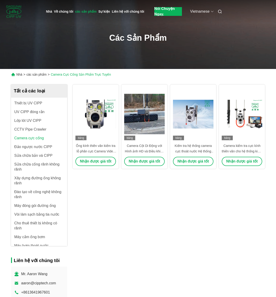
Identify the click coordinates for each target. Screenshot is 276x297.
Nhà (49, 11)
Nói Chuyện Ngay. (164, 11)
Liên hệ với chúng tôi (128, 11)
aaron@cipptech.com (38, 283)
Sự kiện (104, 11)
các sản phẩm (86, 11)
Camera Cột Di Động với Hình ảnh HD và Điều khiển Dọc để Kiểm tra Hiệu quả (144, 151)
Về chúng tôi (63, 11)
